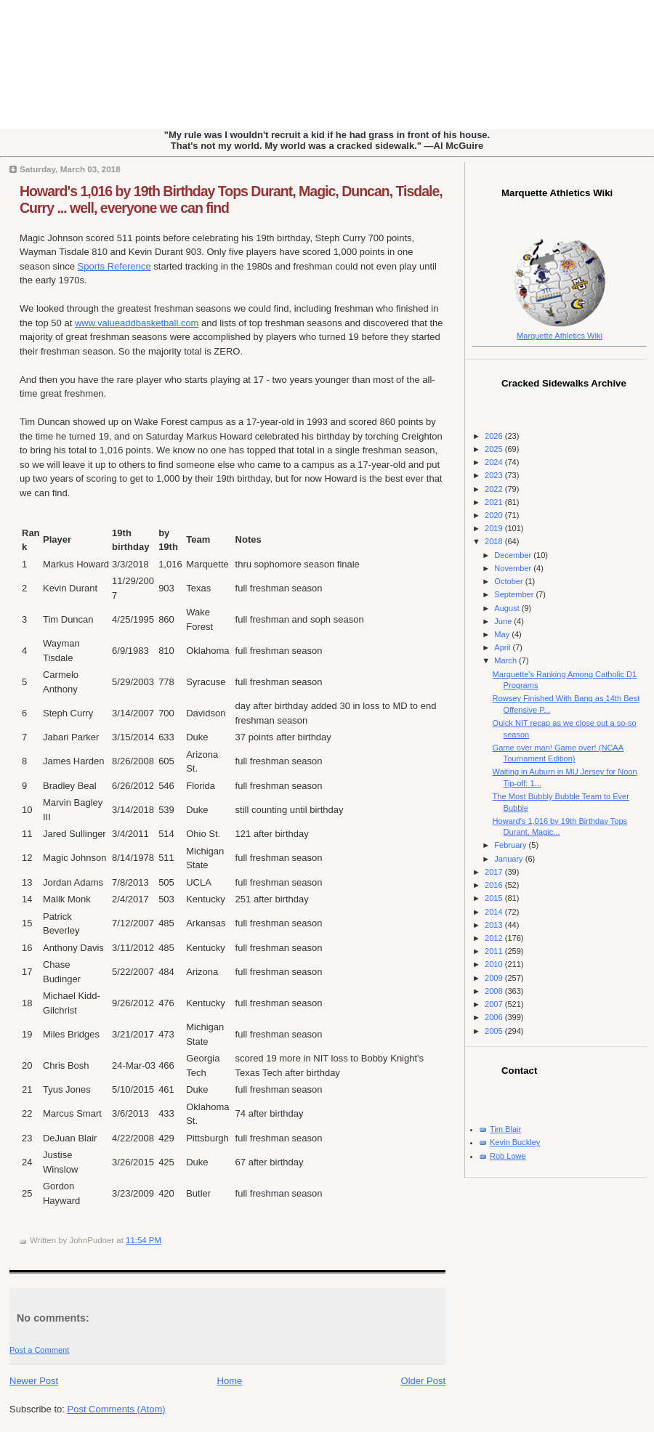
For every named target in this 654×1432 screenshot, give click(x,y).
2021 (495, 502)
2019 (495, 528)
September (515, 594)
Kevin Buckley (515, 1142)
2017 (495, 871)
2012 (495, 938)
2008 (495, 991)
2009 (495, 978)
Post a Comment (39, 1350)
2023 (495, 475)
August (507, 608)
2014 (495, 911)
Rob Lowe (508, 1156)
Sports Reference (114, 266)
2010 (495, 964)
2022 (495, 489)
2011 (495, 951)
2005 (495, 1031)
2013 (495, 925)
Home (230, 1380)
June (504, 621)
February (511, 845)
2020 (495, 515)
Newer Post (33, 1380)
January (509, 858)
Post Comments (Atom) (117, 1409)
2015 (495, 898)
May (503, 634)
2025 (495, 449)
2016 (495, 885)
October (509, 581)
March (506, 660)
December (513, 555)
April (503, 647)
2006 (495, 1017)
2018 (495, 541)
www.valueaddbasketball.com (137, 322)
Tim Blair (505, 1129)
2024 (495, 462)
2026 (495, 436)
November (513, 568)
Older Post (423, 1380)
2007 (495, 1004)
